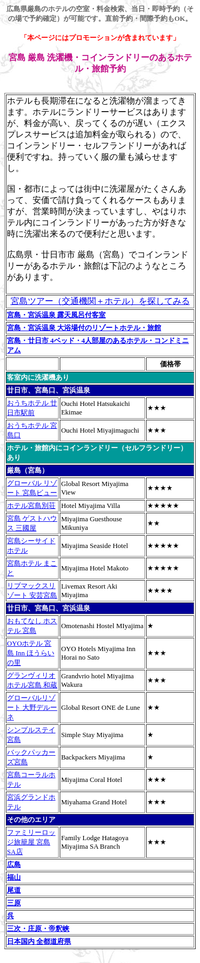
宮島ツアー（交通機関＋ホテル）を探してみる (100, 301)
